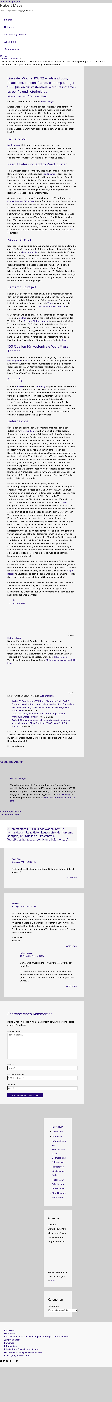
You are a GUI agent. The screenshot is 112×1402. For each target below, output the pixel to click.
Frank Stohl (16, 859)
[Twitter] (4, 1361)
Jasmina (15, 904)
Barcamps (57, 1136)
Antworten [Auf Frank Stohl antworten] (71, 877)
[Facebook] (7, 1361)
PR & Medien (10, 1346)
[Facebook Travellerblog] (17, 1361)
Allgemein (12, 96)
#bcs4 (45, 321)
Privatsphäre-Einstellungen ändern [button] (58, 1171)
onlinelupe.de (14, 360)
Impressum (57, 1127)
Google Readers (15, 201)
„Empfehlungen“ (12, 1340)
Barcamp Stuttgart (32, 321)
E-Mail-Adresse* (15, 1074)
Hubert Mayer (12, 5)
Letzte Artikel (18, 603)
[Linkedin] (1, 1361)
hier (71, 229)
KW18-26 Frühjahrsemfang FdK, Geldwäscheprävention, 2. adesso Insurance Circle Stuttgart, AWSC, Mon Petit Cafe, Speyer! (41, 723)
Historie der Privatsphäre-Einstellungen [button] (58, 1184)
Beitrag (22, 318)
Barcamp (22, 96)
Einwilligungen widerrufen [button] (17, 1355)
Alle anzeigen (47, 696)
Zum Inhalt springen (10, 1)
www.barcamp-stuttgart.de (52, 306)
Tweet (50, 303)
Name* (10, 1064)
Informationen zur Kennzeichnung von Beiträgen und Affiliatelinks (36, 1336)
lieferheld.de (27, 431)
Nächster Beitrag (9, 814)
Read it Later (49, 174)
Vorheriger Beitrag (10, 811)
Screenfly (40, 386)
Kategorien (53, 1306)
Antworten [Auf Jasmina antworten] (71, 946)
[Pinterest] (10, 1361)
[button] (3, 56)
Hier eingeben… (15, 1031)
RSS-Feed (30, 201)
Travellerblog (60, 657)
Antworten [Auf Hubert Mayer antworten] (71, 986)
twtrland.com (13, 145)
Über (14, 600)
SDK (49, 644)
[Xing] (14, 1361)
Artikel (19, 386)
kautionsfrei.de (29, 252)
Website (11, 1084)
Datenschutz (58, 1131)
